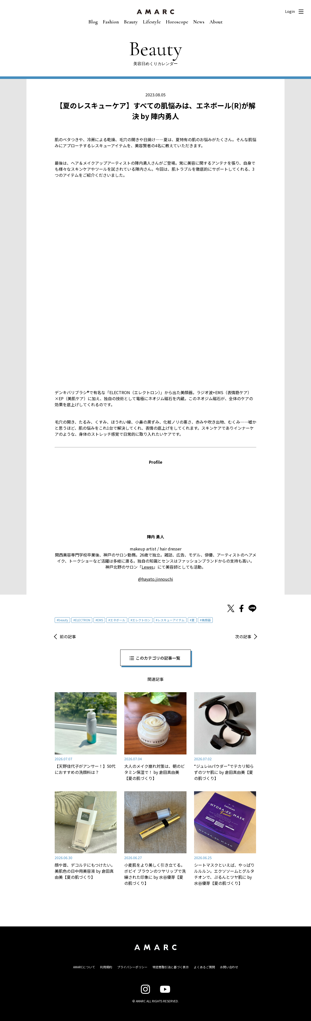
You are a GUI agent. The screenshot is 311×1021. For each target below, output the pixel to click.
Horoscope (177, 22)
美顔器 (206, 620)
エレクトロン (141, 620)
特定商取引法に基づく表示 (170, 967)
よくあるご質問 (204, 967)
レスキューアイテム (171, 620)
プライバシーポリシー (132, 967)
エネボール (117, 620)
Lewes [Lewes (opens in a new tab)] (147, 567)
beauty (63, 620)
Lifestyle (152, 22)
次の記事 (243, 636)
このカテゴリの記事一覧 (158, 658)
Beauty (131, 22)
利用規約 (106, 967)
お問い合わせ (229, 967)
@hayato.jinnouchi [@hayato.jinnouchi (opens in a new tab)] (155, 579)
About (216, 22)
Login (290, 11)
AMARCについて (84, 967)
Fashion (111, 22)
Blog (93, 22)
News (198, 22)
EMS (100, 620)
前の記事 (68, 636)
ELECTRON (82, 620)
